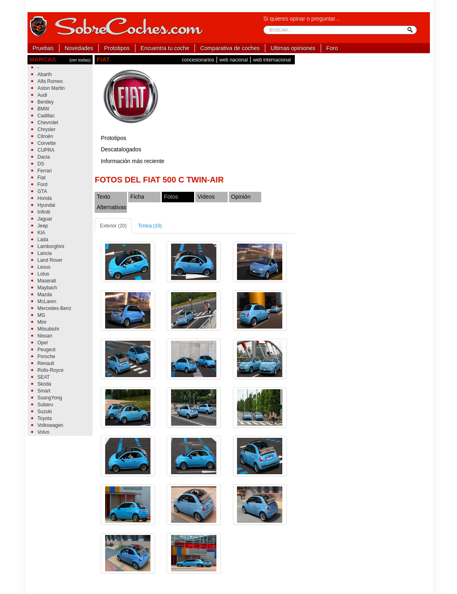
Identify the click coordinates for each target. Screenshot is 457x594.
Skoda (44, 384)
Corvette (47, 143)
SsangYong (50, 398)
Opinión (240, 196)
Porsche (46, 356)
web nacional (234, 60)
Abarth (45, 74)
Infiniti (44, 212)
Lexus (44, 267)
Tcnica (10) (150, 226)
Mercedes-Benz (55, 308)
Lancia (45, 253)
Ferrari (45, 171)
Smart (44, 391)
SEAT (44, 377)
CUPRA (46, 150)
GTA (42, 191)
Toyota (45, 418)
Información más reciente (132, 161)
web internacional (272, 60)
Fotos (171, 196)
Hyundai (46, 205)
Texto (103, 196)
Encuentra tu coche (165, 48)
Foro (332, 48)
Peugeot (47, 349)
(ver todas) (80, 59)
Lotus (43, 274)
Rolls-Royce (51, 370)
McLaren (47, 301)
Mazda (45, 294)
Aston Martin (51, 88)
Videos (206, 196)
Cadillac (46, 116)
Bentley (46, 102)
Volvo (43, 432)
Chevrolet (48, 122)
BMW (43, 109)
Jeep (43, 226)
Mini (42, 322)
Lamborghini (51, 246)
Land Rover (50, 260)
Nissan (45, 336)
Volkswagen (50, 425)
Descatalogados (121, 149)
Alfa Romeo (50, 81)
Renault (46, 363)
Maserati (47, 281)
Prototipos (116, 48)
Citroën (45, 136)
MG (41, 315)
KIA (41, 232)
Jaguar (45, 219)
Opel (43, 343)
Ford (43, 184)
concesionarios (198, 60)
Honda (45, 198)
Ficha (137, 196)
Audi (42, 95)
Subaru (45, 404)
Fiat (42, 177)
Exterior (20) (113, 226)
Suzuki (45, 411)
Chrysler (47, 129)
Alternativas (111, 207)
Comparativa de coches (230, 48)
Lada (43, 239)
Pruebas (43, 48)
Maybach (47, 288)
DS (41, 164)
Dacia (44, 157)
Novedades (79, 48)
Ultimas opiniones (293, 48)
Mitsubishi (48, 329)
